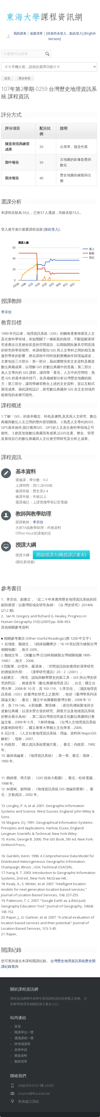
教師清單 (20, 1061)
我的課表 (20, 33)
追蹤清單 (36, 33)
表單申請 (20, 1049)
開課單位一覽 (24, 1032)
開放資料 (20, 1055)
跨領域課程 (22, 1044)
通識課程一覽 (24, 1038)
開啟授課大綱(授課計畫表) (61, 555)
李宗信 (6, 311)
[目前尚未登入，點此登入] (64, 33)
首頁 (17, 1026)
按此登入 (51, 229)
